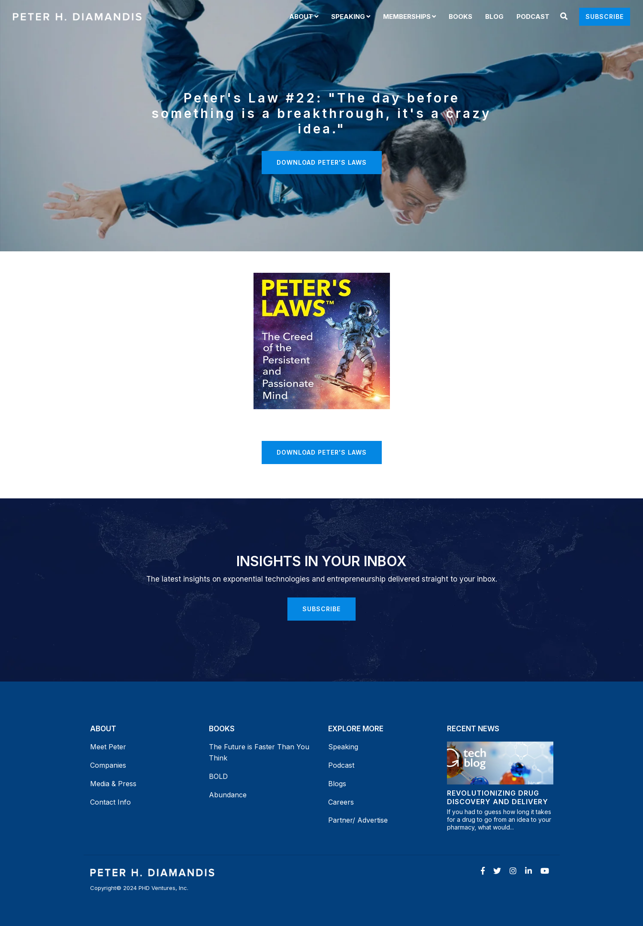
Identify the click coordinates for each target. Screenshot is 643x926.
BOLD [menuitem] (218, 776)
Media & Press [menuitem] (113, 783)
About (301, 16)
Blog (494, 16)
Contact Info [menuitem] (110, 802)
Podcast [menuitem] (341, 765)
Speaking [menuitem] (343, 746)
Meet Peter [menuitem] (108, 746)
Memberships (407, 16)
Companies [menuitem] (108, 765)
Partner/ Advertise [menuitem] (358, 820)
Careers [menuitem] (341, 802)
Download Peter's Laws (322, 162)
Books (460, 16)
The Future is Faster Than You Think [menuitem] (260, 752)
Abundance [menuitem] (228, 794)
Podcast (532, 16)
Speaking (348, 16)
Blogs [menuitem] (337, 783)
